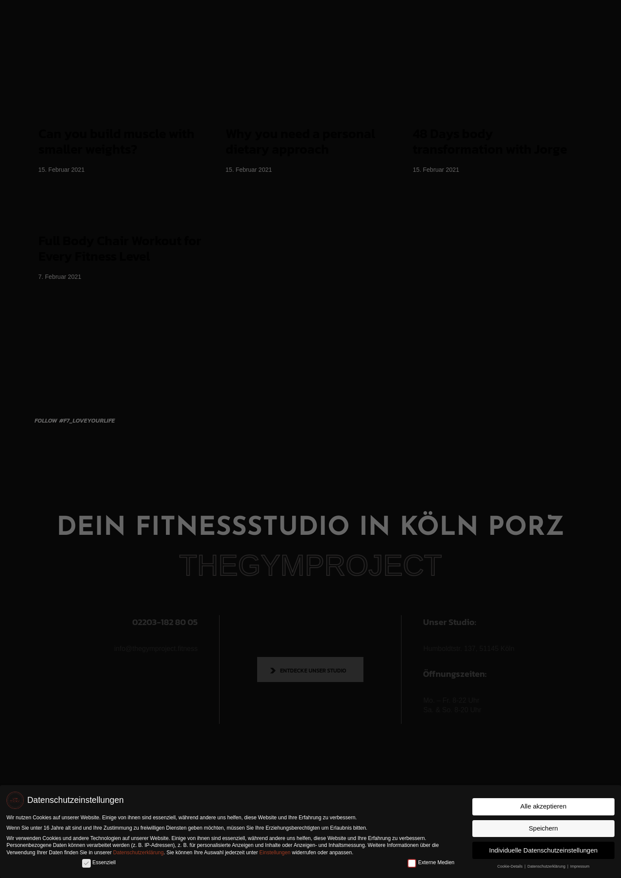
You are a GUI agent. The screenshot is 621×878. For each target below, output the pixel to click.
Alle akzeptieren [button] (543, 806)
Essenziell (99, 862)
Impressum (580, 866)
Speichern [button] (543, 827)
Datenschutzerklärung (138, 853)
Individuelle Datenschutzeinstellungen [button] (543, 849)
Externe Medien (431, 862)
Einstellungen (274, 853)
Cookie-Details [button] (510, 866)
